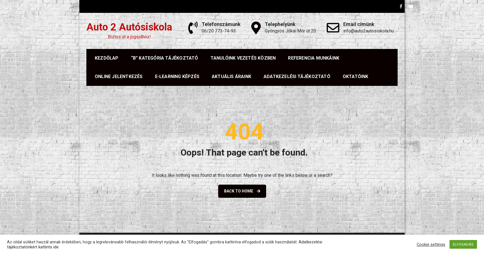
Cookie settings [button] (431, 244)
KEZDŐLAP (107, 58)
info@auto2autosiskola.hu (368, 31)
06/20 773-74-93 (219, 31)
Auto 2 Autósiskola (129, 27)
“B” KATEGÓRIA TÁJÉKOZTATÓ (164, 58)
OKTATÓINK (355, 76)
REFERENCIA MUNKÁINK (313, 58)
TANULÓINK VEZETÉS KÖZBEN (243, 58)
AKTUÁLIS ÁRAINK (231, 76)
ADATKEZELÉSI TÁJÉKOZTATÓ (297, 76)
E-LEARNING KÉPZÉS (177, 76)
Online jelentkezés (119, 76)
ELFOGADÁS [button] (463, 244)
